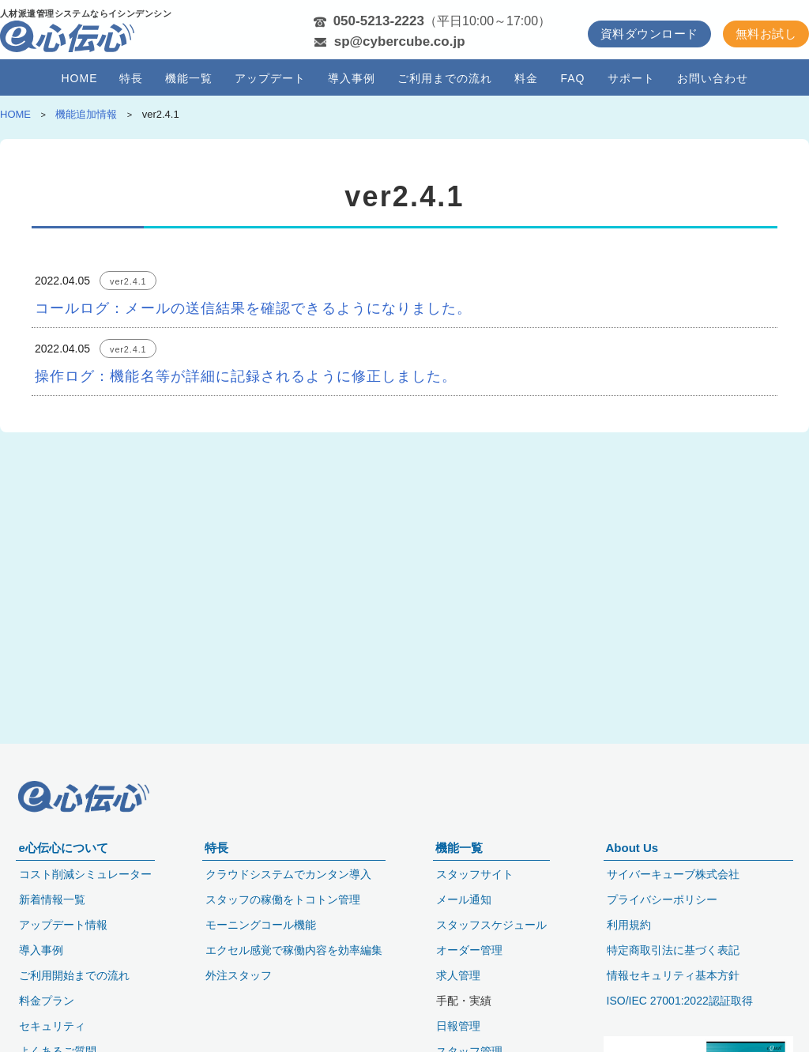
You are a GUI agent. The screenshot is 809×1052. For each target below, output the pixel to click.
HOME (79, 78)
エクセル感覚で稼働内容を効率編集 (293, 950)
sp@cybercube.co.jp (399, 41)
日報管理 (458, 1026)
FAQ (572, 78)
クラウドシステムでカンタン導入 (288, 874)
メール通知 (463, 899)
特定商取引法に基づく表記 (673, 950)
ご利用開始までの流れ (74, 975)
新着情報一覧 (52, 899)
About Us (632, 847)
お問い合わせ (712, 78)
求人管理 (458, 975)
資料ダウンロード (649, 33)
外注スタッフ (238, 975)
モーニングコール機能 (260, 924)
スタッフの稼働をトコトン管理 (282, 899)
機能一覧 (189, 78)
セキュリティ (52, 1026)
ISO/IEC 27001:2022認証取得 (680, 1000)
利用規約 (629, 924)
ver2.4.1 (128, 281)
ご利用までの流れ (444, 78)
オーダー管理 (469, 950)
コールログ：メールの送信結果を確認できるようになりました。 (253, 308)
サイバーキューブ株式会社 (673, 874)
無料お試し (766, 33)
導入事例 (351, 78)
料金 (526, 78)
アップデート (270, 78)
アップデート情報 (63, 924)
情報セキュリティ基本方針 (673, 975)
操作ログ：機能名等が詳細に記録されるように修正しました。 (246, 376)
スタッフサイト (475, 874)
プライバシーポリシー (662, 899)
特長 (131, 78)
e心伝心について (62, 847)
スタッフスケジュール (491, 924)
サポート (631, 78)
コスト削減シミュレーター (85, 874)
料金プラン (46, 1000)
